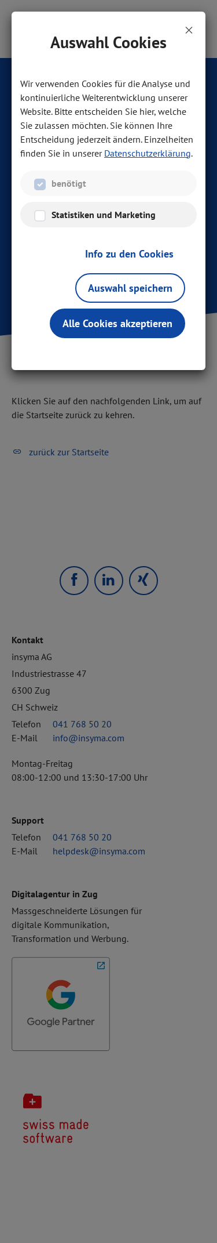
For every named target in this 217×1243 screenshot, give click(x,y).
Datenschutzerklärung (147, 153)
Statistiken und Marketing (104, 214)
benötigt (69, 183)
